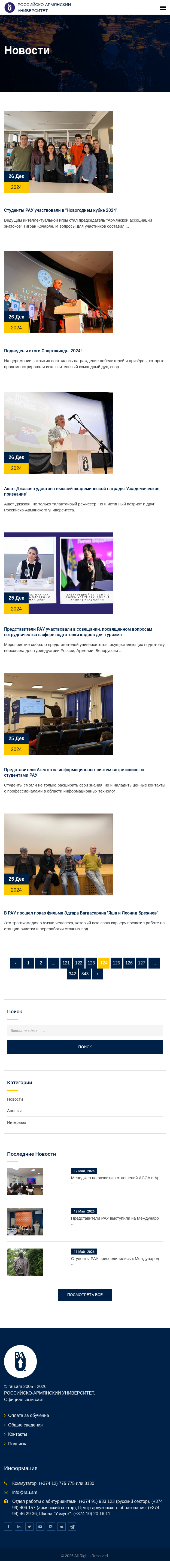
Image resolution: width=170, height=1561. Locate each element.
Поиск (85, 1036)
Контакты (17, 1423)
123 (91, 952)
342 (72, 963)
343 (85, 963)
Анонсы (14, 1100)
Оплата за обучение (28, 1404)
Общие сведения (25, 1414)
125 (116, 952)
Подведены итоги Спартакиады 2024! (43, 340)
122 (79, 952)
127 (141, 952)
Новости (15, 1088)
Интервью (16, 1111)
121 (66, 952)
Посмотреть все (85, 1284)
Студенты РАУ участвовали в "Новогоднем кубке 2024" (60, 199)
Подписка (18, 1433)
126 (129, 952)
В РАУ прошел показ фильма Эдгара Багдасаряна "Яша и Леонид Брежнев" (81, 902)
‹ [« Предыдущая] (15, 952)
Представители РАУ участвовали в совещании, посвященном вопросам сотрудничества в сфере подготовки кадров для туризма (78, 621)
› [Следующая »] (97, 963)
